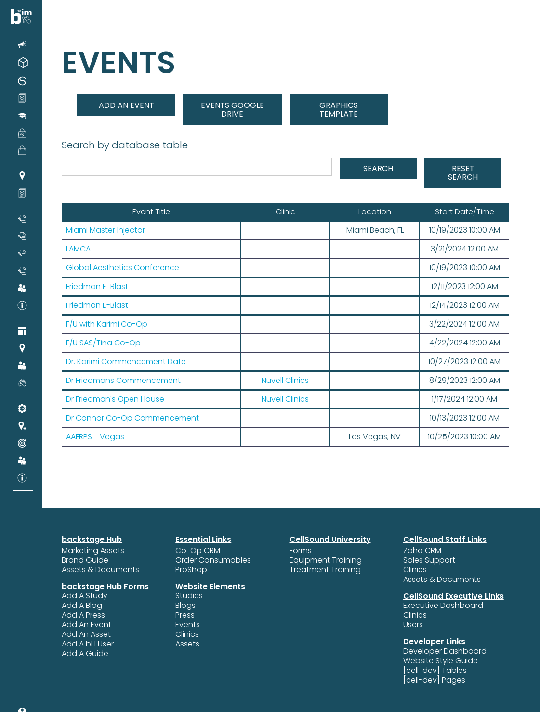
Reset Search (463, 173)
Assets (187, 644)
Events (187, 625)
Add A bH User (88, 644)
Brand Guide (85, 560)
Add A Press (83, 615)
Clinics (187, 634)
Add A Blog (82, 605)
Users (413, 625)
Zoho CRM (422, 550)
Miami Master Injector (105, 230)
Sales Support (429, 560)
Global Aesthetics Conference (122, 268)
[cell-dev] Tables (435, 670)
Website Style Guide (440, 661)
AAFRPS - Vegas (95, 437)
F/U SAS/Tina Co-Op (103, 343)
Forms (301, 550)
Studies (189, 596)
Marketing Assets (93, 550)
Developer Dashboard (445, 651)
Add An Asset (86, 634)
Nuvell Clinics (285, 380)
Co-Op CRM (197, 550)
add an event (126, 105)
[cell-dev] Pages (434, 680)
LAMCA (78, 249)
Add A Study (84, 596)
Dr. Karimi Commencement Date (126, 362)
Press (185, 615)
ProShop (191, 570)
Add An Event (86, 625)
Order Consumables (213, 560)
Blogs (185, 605)
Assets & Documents (100, 570)
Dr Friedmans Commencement (123, 380)
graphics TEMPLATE (338, 109)
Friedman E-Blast (97, 286)
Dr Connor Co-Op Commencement (132, 418)
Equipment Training (326, 560)
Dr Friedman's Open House (115, 399)
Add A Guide (85, 654)
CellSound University (330, 539)
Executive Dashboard (443, 605)
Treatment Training (325, 570)
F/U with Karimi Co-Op (106, 324)
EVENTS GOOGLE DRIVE (232, 109)
